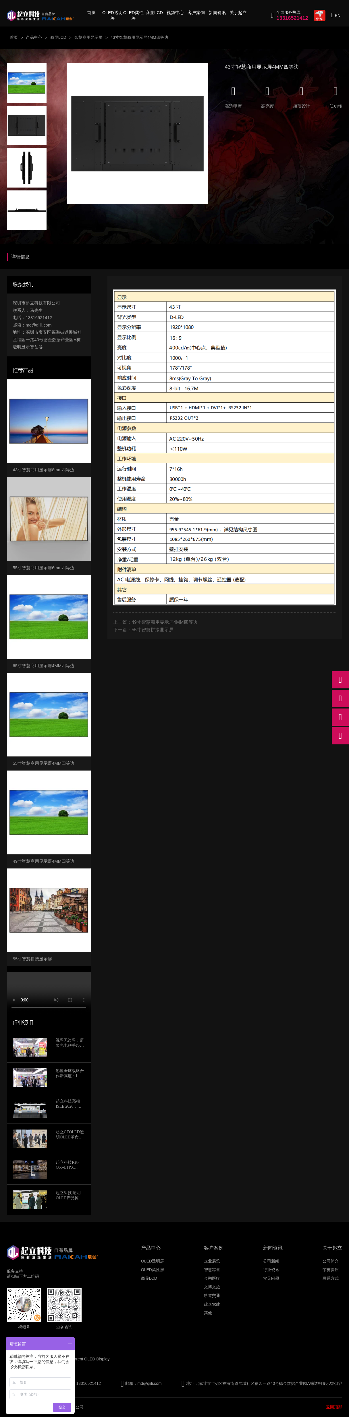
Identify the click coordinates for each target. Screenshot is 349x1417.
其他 (208, 1312)
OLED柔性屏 (133, 15)
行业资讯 (271, 1269)
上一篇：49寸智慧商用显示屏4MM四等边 (155, 622)
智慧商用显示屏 (88, 37)
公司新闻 (271, 1261)
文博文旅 (212, 1287)
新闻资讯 (217, 12)
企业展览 (212, 1261)
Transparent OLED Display (85, 1359)
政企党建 (212, 1304)
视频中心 (175, 12)
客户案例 (196, 12)
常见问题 (271, 1278)
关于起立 (238, 12)
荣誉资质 (331, 1269)
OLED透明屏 (112, 15)
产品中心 (34, 37)
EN (337, 15)
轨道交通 (212, 1295)
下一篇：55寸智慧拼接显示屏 (143, 629)
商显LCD (154, 12)
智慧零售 (212, 1269)
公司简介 (331, 1261)
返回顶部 (334, 1407)
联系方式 (331, 1278)
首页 (91, 12)
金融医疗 (212, 1278)
